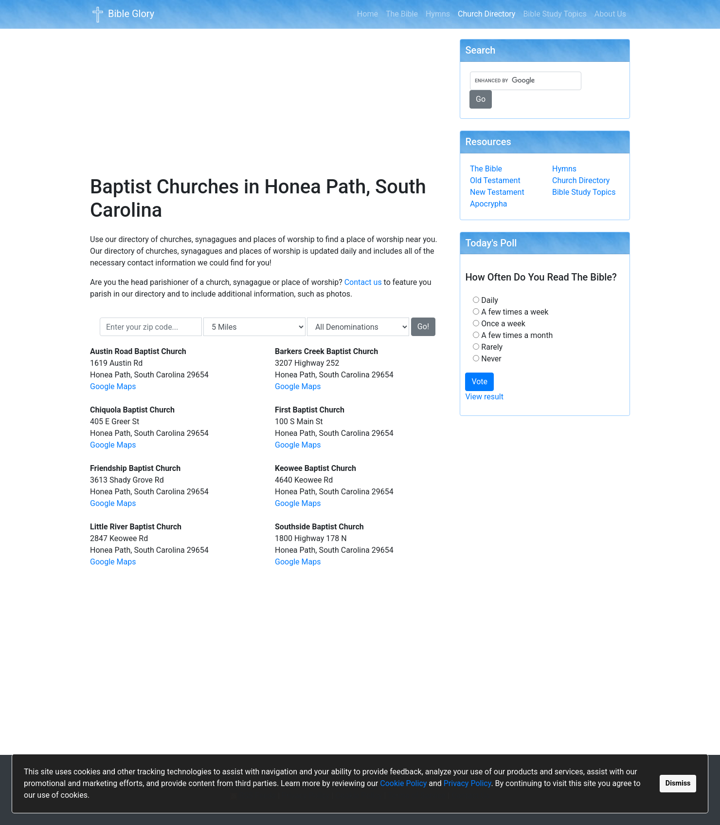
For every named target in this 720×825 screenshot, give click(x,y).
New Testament (497, 192)
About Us (610, 14)
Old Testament (495, 180)
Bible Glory (122, 14)
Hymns (438, 14)
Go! (423, 326)
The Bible (402, 14)
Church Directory (488, 13)
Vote (479, 381)
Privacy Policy (467, 783)
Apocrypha (488, 203)
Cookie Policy (403, 783)
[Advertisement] (267, 95)
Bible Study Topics (554, 14)
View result (484, 396)
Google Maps (113, 386)
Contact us (363, 282)
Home (367, 14)
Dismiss (678, 783)
